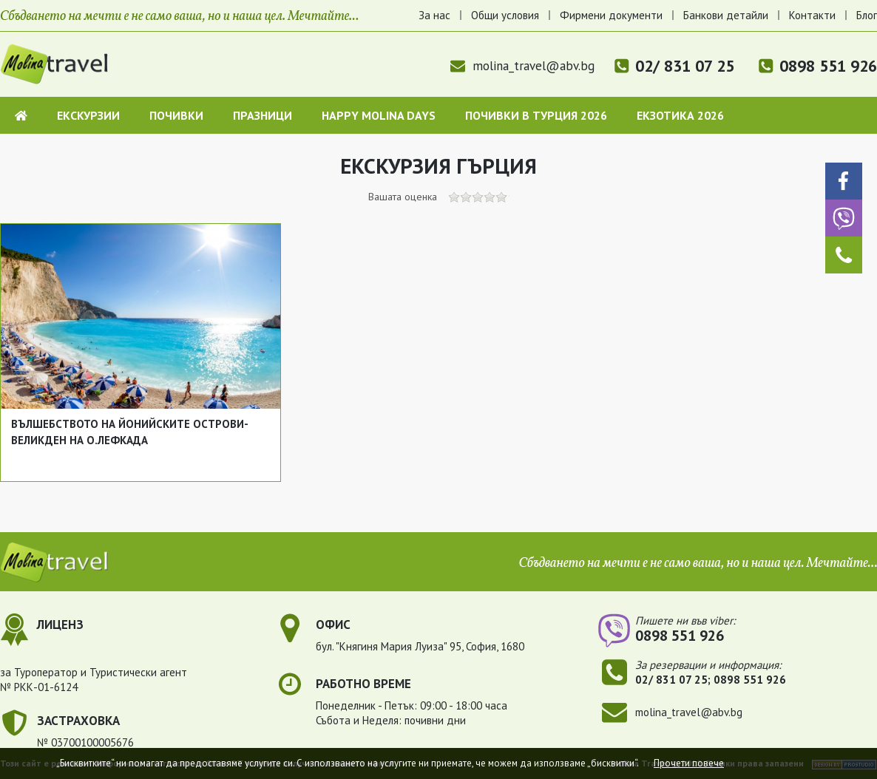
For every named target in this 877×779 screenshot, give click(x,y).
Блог (866, 15)
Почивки (176, 115)
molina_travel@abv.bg (522, 66)
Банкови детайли (725, 15)
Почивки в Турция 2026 (536, 115)
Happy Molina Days (379, 115)
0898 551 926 (828, 65)
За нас (434, 15)
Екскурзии (88, 115)
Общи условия (505, 15)
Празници (262, 115)
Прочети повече (689, 763)
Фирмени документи (611, 15)
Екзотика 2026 (680, 115)
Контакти (812, 15)
